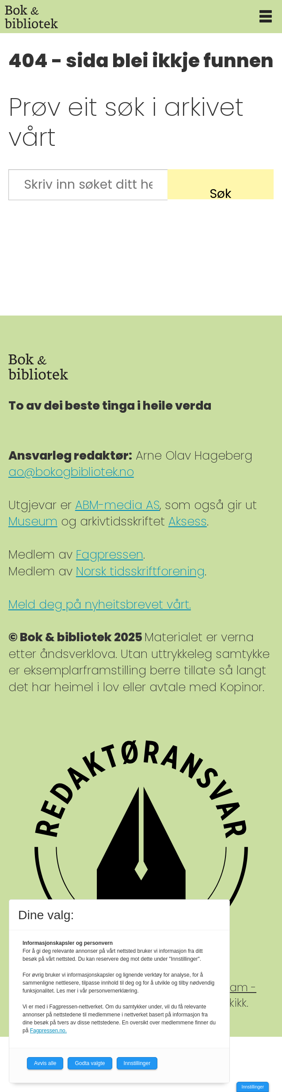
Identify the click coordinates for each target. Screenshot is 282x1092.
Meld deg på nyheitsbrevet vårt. (99, 604)
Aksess (187, 521)
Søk (221, 192)
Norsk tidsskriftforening (140, 571)
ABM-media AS (117, 505)
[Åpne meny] (265, 16)
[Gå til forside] (31, 16)
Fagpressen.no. (48, 1030)
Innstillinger (252, 1086)
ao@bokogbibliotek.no (71, 472)
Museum (32, 521)
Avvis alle (45, 1063)
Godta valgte (90, 1063)
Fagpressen (109, 554)
